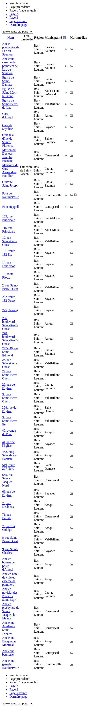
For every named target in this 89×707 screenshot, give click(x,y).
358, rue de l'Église (9, 409)
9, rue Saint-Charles (10, 550)
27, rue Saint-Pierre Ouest (9, 375)
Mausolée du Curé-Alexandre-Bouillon (10, 170)
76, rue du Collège (8, 527)
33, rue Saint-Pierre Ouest (9, 398)
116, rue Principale (8, 229)
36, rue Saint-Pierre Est (9, 421)
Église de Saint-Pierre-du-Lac (10, 104)
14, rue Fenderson (8, 264)
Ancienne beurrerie (8, 652)
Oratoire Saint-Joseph (10, 183)
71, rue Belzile (6, 516)
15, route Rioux (7, 275)
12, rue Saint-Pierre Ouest (9, 241)
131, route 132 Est (8, 252)
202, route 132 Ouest (8, 298)
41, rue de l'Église (8, 443)
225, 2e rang (10, 310)
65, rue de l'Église (8, 493)
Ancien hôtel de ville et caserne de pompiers (10, 579)
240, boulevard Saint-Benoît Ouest (10, 338)
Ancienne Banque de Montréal (9, 641)
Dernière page (18, 24)
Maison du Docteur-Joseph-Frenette (9, 155)
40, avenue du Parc (9, 432)
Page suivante (18, 21)
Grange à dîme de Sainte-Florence (8, 140)
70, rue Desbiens (8, 504)
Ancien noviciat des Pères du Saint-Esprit (9, 594)
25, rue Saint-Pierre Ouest (9, 363)
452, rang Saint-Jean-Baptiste (9, 455)
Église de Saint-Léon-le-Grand (9, 92)
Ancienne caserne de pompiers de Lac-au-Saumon (10, 66)
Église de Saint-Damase (8, 81)
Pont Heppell (10, 206)
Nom (11, 37)
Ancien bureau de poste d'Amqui (8, 564)
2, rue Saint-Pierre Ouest (10, 287)
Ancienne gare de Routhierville (10, 664)
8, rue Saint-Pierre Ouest (10, 539)
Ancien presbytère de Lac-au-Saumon (10, 49)
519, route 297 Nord (8, 466)
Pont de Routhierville (10, 195)
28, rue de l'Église (8, 386)
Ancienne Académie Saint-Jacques (8, 628)
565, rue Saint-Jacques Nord (7, 480)
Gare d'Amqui (7, 115)
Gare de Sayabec (7, 127)
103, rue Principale (8, 218)
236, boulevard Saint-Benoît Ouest (10, 323)
